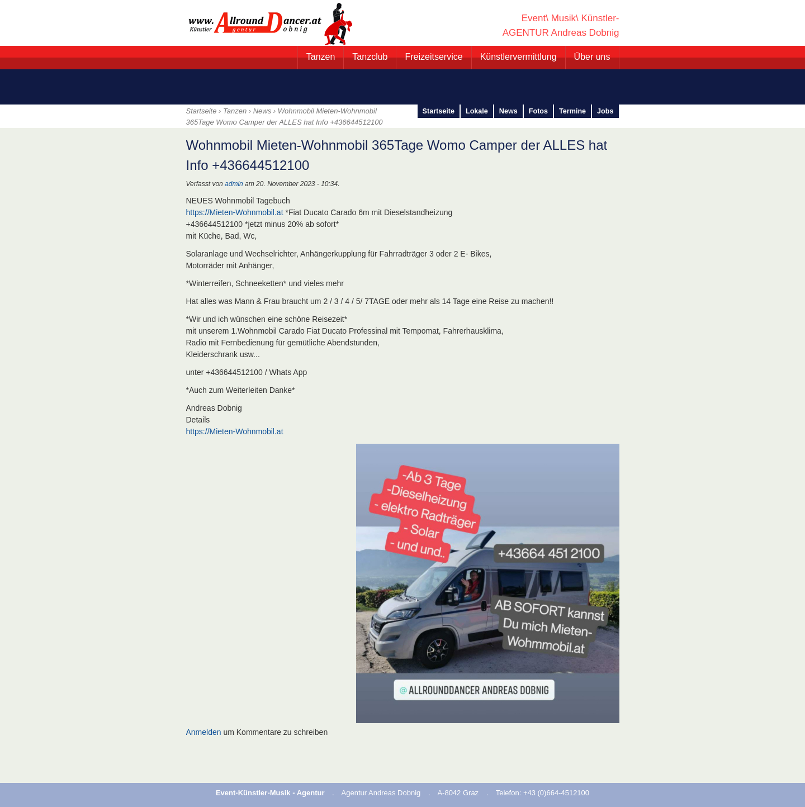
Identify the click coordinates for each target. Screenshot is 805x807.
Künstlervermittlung (518, 56)
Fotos (538, 111)
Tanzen (320, 56)
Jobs (605, 111)
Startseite (438, 111)
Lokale (477, 111)
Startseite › (204, 111)
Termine (572, 111)
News (262, 111)
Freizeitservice (433, 56)
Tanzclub (369, 56)
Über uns (592, 56)
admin (234, 184)
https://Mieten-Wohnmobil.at (234, 212)
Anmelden (203, 732)
